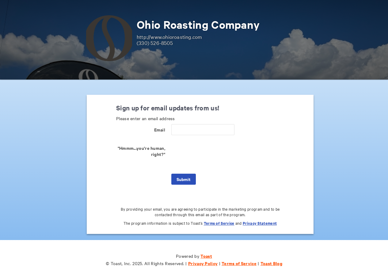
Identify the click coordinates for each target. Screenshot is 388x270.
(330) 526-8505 (155, 42)
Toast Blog (271, 263)
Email (159, 129)
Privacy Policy (203, 263)
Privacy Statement (260, 223)
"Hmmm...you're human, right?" (141, 151)
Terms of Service (219, 223)
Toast (206, 256)
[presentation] (217, 154)
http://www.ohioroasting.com (169, 36)
